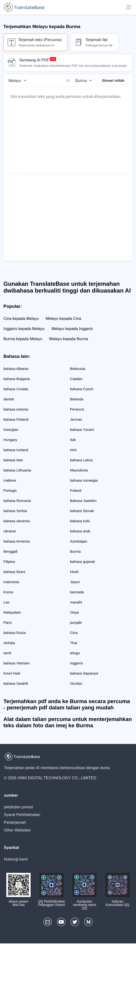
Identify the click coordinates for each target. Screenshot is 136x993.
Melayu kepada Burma (68, 339)
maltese (9, 480)
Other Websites (17, 830)
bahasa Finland (15, 419)
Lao (6, 602)
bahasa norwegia (84, 480)
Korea (8, 592)
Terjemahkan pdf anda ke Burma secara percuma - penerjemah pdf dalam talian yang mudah (66, 704)
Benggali (10, 551)
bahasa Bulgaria (16, 379)
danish (8, 399)
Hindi (74, 572)
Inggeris (76, 663)
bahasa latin (13, 460)
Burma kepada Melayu (22, 339)
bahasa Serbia (15, 511)
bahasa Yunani (82, 429)
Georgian (10, 429)
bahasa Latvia (81, 460)
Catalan (76, 379)
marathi (76, 602)
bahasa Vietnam (16, 663)
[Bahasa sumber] (19, 80)
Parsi (7, 622)
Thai (73, 643)
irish (73, 450)
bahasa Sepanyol (84, 673)
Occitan (76, 683)
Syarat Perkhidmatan (22, 815)
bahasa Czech (81, 389)
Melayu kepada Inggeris (72, 329)
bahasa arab (80, 531)
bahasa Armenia (16, 541)
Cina (73, 633)
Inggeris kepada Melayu (24, 329)
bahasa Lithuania (17, 470)
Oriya (74, 612)
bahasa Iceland (15, 450)
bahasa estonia (15, 409)
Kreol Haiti (11, 673)
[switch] (68, 80)
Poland (75, 490)
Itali (73, 440)
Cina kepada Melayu (21, 318)
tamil (7, 653)
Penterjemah (15, 822)
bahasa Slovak (82, 511)
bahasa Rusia (14, 633)
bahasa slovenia (16, 521)
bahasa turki (80, 521)
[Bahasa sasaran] (85, 80)
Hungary (10, 440)
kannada (77, 592)
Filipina (9, 561)
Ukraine (9, 531)
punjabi (76, 622)
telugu (75, 653)
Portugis (10, 490)
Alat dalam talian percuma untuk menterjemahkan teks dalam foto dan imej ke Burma (67, 722)
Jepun (75, 582)
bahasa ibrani (14, 572)
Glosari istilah (113, 80)
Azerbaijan (78, 541)
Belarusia (77, 369)
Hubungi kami (16, 859)
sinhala (9, 643)
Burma (75, 551)
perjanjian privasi (18, 807)
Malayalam (12, 612)
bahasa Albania (15, 369)
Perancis (77, 409)
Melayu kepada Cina (63, 318)
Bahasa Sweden (83, 501)
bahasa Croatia (15, 389)
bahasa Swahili (15, 683)
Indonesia (11, 582)
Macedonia (79, 470)
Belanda (76, 399)
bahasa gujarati (82, 561)
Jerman (76, 419)
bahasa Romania (17, 501)
